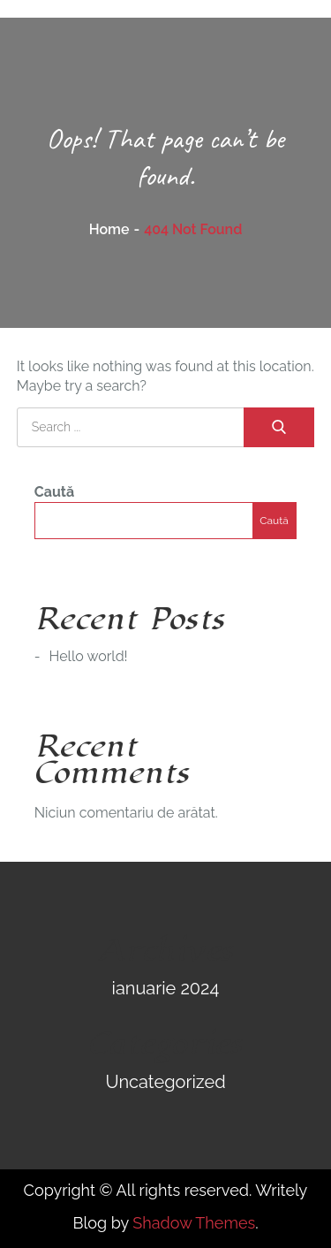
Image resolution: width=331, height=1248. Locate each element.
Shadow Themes (193, 1223)
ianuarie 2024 (166, 988)
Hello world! (88, 656)
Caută (54, 491)
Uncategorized (165, 1081)
